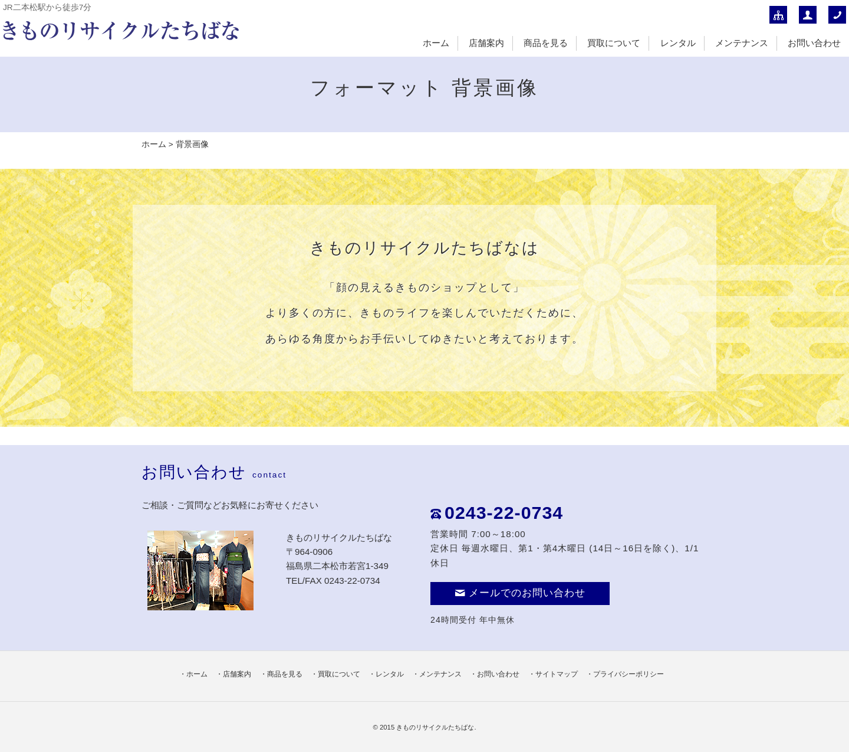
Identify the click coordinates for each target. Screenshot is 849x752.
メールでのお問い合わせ (520, 593)
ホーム (436, 43)
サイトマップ (556, 674)
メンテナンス (741, 43)
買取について (613, 43)
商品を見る (546, 43)
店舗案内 (486, 43)
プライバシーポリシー (628, 674)
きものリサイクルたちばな (435, 727)
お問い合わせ (814, 43)
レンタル (678, 43)
